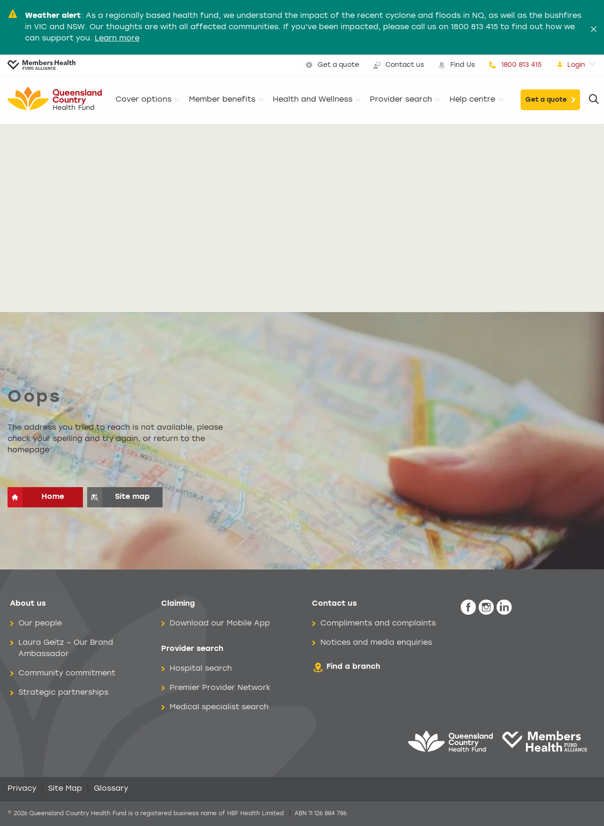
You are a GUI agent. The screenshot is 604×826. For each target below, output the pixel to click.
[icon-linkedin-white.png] (504, 607)
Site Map (65, 789)
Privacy (22, 789)
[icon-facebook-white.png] (468, 607)
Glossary (111, 789)
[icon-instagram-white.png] (486, 607)
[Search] (594, 99)
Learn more (117, 38)
